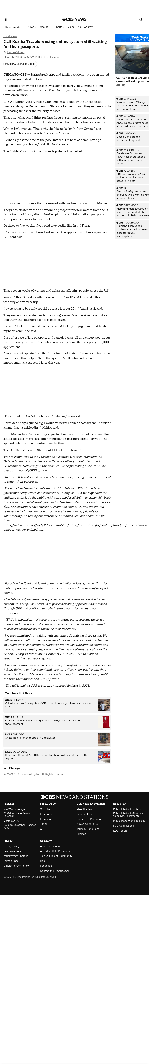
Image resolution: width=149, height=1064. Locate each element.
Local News (10, 36)
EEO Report (120, 830)
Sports (59, 27)
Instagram (46, 819)
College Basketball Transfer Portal (19, 826)
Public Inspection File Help (129, 821)
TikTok (43, 824)
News (32, 27)
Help (43, 861)
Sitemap (81, 834)
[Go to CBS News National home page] (74, 19)
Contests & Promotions (90, 819)
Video (71, 27)
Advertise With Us (87, 824)
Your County (86, 27)
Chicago (14, 768)
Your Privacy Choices (15, 856)
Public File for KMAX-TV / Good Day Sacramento (128, 814)
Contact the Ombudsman (55, 871)
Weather (45, 27)
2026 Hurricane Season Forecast (17, 814)
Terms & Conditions (88, 828)
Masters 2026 (11, 821)
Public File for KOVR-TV (127, 809)
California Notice (13, 851)
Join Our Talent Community (56, 856)
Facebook (46, 814)
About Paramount (50, 846)
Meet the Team (85, 809)
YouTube (45, 809)
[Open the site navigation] (28, 19)
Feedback (46, 865)
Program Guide (85, 814)
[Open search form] (140, 19)
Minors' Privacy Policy (16, 865)
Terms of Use (11, 861)
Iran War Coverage (14, 809)
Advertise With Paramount (55, 851)
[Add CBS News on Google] (20, 64)
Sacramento (12, 27)
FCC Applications (123, 825)
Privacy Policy (11, 846)
